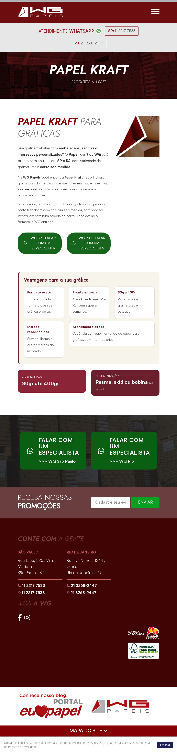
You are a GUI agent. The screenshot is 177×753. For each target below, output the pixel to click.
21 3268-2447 (88, 44)
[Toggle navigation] (155, 12)
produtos (80, 82)
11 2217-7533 (121, 31)
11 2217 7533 (31, 587)
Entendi (165, 744)
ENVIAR (145, 503)
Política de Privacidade (22, 747)
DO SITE (88, 731)
